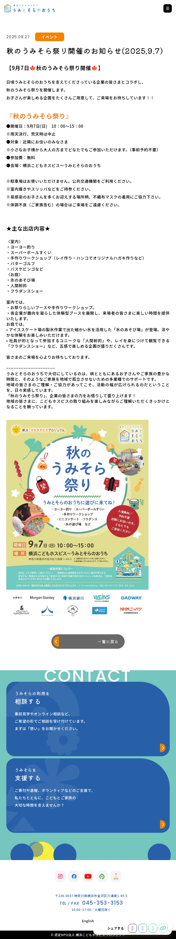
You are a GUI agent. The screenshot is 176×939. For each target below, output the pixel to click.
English (88, 921)
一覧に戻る (108, 641)
